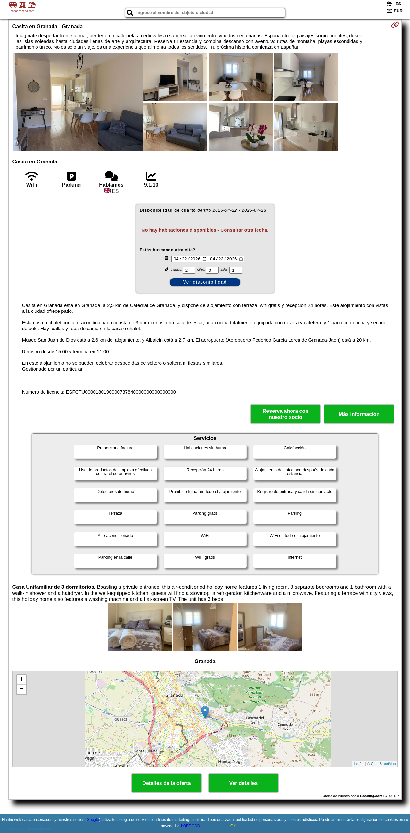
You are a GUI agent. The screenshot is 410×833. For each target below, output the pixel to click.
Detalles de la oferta (166, 783)
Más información (359, 414)
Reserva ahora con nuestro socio (285, 414)
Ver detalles (243, 783)
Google (92, 819)
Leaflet (359, 764)
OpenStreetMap (383, 764)
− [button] (21, 689)
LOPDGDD (190, 826)
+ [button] (21, 680)
